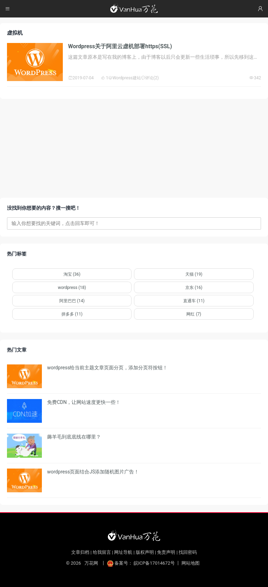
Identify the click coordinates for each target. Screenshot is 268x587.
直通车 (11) (193, 300)
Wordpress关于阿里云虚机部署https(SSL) (120, 46)
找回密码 (188, 552)
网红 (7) (193, 314)
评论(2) (150, 77)
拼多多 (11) (72, 314)
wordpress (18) (72, 287)
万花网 (91, 563)
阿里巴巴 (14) (72, 300)
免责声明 (166, 552)
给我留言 (102, 552)
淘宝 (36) (72, 274)
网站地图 (190, 563)
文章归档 (80, 552)
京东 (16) (193, 287)
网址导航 (123, 552)
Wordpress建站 (124, 77)
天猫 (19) (193, 274)
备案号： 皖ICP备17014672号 (141, 563)
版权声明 (145, 552)
